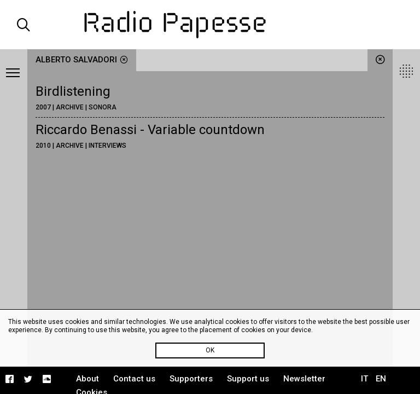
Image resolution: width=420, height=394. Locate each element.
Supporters (191, 379)
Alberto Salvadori (82, 60)
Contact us (134, 379)
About (87, 379)
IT (364, 379)
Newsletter (304, 379)
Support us (248, 379)
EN (381, 379)
